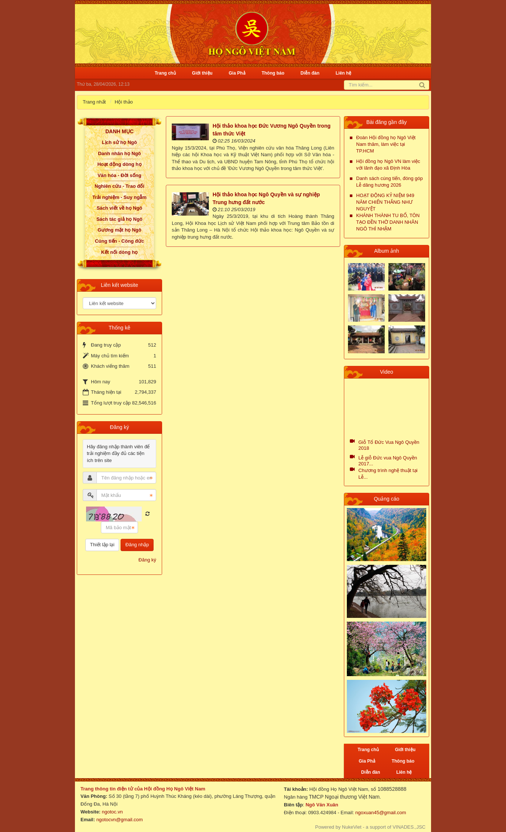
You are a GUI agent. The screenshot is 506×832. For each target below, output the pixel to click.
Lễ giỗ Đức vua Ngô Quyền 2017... (387, 460)
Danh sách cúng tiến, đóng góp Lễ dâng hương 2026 (389, 182)
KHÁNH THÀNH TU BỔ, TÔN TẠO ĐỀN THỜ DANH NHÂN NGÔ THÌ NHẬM (388, 222)
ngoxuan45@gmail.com (380, 812)
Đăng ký (147, 560)
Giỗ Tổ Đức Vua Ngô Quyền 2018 (388, 445)
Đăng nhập (137, 544)
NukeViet (352, 827)
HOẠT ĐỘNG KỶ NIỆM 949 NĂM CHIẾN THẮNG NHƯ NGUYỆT (385, 202)
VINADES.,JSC (409, 827)
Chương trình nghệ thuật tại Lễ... (387, 474)
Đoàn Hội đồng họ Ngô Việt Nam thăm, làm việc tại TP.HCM (385, 144)
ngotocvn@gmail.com (119, 819)
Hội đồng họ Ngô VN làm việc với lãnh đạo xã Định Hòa (388, 164)
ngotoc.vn (112, 812)
